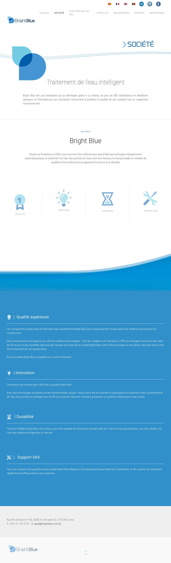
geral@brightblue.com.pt (47, 523)
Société (59, 13)
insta (151, 4)
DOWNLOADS (156, 13)
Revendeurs (121, 13)
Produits (103, 13)
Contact (139, 13)
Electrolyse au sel (79, 13)
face (143, 4)
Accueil (44, 13)
